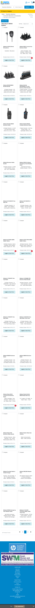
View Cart (17, 569)
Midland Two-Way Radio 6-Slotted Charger (9, 472)
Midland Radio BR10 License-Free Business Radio (8, 395)
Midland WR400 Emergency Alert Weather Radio (9, 511)
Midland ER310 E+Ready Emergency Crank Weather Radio (26, 164)
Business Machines (10, 14)
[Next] (27, 532)
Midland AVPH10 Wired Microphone (8, 47)
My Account (17, 571)
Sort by (20, 23)
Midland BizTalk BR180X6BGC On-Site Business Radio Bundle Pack (25, 86)
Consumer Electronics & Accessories (12, 15)
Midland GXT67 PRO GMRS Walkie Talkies (26, 240)
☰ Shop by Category (6, 11)
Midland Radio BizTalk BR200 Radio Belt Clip (25, 395)
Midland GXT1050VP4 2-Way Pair (25, 202)
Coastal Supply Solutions (17, 589)
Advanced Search (17, 581)
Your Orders (17, 573)
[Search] (19, 7)
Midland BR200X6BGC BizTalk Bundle (8, 86)
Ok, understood (19, 606)
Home (3, 14)
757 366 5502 (17, 597)
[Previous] (22, 532)
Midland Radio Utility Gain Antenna (25, 433)
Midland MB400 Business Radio (9, 356)
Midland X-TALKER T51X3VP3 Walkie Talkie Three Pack (25, 511)
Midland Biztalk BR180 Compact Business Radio (25, 124)
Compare (5, 27)
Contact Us (17, 587)
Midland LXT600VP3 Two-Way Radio (9, 317)
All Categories (17, 584)
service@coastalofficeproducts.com (17, 596)
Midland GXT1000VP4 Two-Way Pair (9, 202)
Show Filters (5, 20)
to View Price (9, 60)
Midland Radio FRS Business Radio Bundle (8, 433)
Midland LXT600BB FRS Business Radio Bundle (25, 279)
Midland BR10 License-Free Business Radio (26, 47)
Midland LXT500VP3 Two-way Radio (9, 279)
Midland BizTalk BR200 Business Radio (8, 124)
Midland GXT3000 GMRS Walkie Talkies (8, 240)
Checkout (17, 570)
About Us (17, 576)
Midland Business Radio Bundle (8, 163)
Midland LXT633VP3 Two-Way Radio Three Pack (25, 317)
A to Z (17, 583)
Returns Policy (17, 574)
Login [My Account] (27, 2)
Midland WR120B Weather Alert (25, 472)
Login (17, 577)
